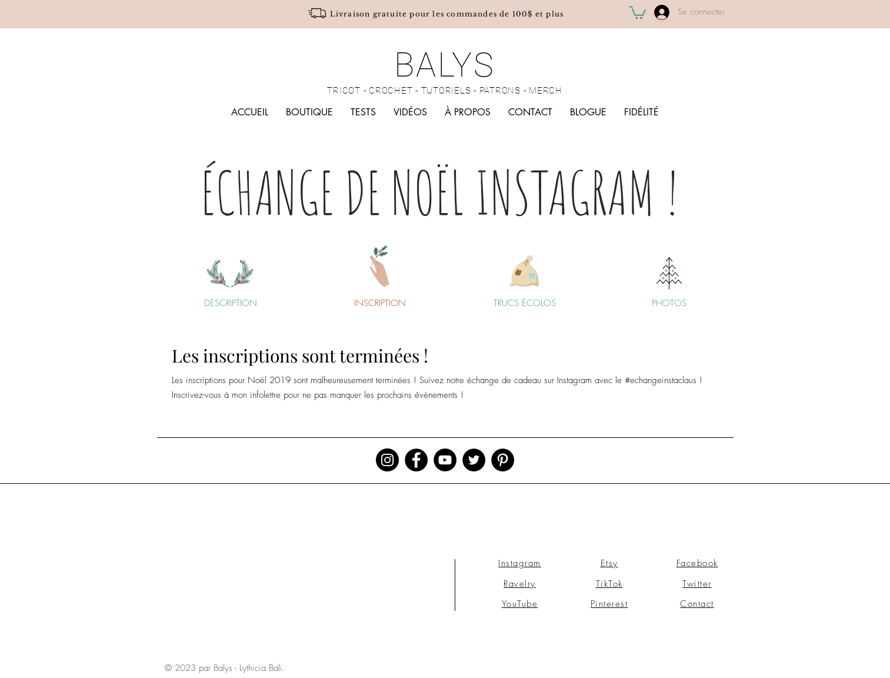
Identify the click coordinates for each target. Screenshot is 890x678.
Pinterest (609, 604)
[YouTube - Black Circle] (445, 459)
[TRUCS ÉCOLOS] (524, 303)
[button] (637, 12)
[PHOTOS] (669, 303)
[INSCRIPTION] (380, 303)
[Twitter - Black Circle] (473, 459)
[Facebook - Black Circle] (416, 459)
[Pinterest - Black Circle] (502, 459)
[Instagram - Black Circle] (387, 459)
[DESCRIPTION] (230, 303)
